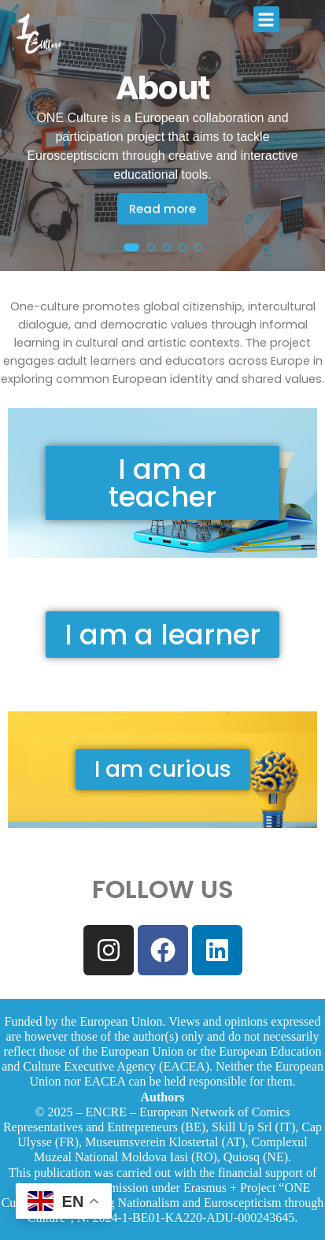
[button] (266, 19)
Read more (162, 208)
